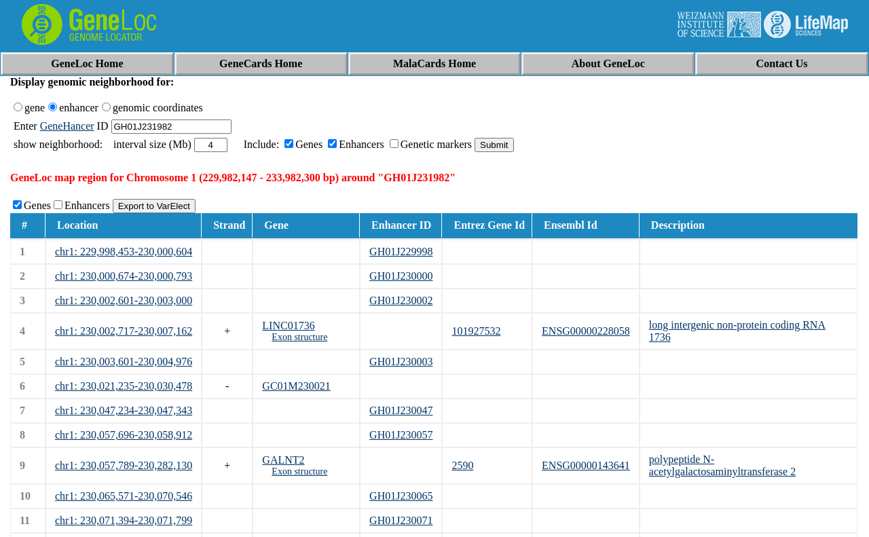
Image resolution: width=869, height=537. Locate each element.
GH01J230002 (400, 300)
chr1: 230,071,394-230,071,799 (123, 520)
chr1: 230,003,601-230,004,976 (123, 361)
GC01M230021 (296, 386)
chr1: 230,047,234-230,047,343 (123, 410)
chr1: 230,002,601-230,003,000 (123, 300)
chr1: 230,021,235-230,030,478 (123, 386)
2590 (462, 465)
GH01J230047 (400, 410)
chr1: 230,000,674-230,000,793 (123, 276)
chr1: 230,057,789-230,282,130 (123, 465)
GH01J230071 (400, 520)
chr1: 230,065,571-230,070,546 (123, 496)
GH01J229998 (400, 251)
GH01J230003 (400, 361)
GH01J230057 (400, 435)
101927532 (475, 331)
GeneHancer (67, 126)
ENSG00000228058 (586, 331)
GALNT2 (283, 460)
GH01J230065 (400, 496)
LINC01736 (288, 325)
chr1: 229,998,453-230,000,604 (123, 251)
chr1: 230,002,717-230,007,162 (123, 331)
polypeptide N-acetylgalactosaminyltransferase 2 (722, 465)
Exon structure (299, 337)
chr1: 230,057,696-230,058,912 (123, 435)
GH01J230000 (400, 276)
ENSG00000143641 (586, 465)
